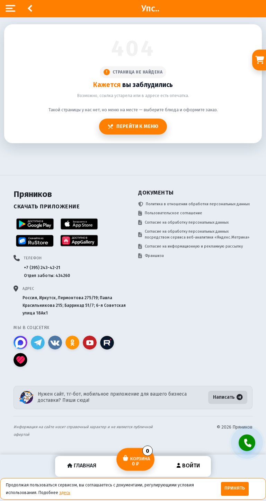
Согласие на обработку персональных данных (183, 222)
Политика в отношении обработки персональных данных (194, 204)
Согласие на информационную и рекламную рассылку (190, 246)
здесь (64, 492)
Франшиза (151, 255)
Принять (234, 488)
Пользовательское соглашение (170, 213)
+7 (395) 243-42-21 (42, 267)
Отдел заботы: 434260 (47, 275)
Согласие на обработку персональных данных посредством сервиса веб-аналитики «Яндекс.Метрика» (193, 234)
